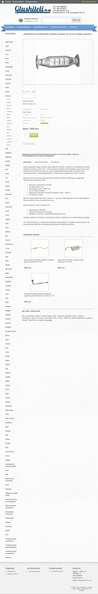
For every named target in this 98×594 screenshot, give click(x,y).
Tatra (7, 394)
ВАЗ (6, 447)
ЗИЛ (7, 470)
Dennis (7, 161)
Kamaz (7, 232)
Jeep (6, 223)
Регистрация (91, 1)
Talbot (7, 381)
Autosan (8, 50)
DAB (7, 88)
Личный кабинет (18, 1)
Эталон (8, 557)
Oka (6, 298)
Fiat (6, 169)
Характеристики (41, 162)
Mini (7, 273)
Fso (6, 178)
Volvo (7, 414)
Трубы (7, 530)
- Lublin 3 (9, 142)
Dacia (7, 92)
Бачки (7, 439)
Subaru (7, 373)
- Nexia (8, 117)
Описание (27, 162)
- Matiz (8, 114)
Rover (7, 335)
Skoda (7, 356)
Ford (7, 174)
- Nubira (8, 120)
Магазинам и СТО (40, 27)
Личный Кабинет (57, 571)
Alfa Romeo (9, 42)
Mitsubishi (9, 277)
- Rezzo (8, 145)
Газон (7, 456)
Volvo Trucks (9, 418)
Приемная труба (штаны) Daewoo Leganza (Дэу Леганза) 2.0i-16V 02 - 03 (39, 295)
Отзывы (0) (55, 162)
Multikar (8, 281)
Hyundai (8, 194)
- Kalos (8, 108)
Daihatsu (8, 153)
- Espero (8, 102)
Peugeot (8, 306)
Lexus (7, 248)
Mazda (7, 265)
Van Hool (8, 406)
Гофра (7, 460)
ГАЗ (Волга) (9, 452)
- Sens (8, 126)
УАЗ (6, 535)
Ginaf (7, 186)
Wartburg (8, 423)
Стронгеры (9, 518)
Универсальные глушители (10, 540)
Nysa (7, 294)
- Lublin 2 (9, 139)
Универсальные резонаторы (10, 552)
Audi (7, 46)
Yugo (7, 427)
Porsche (8, 323)
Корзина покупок (31, 1)
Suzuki (7, 377)
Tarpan (7, 385)
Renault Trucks (10, 331)
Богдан (7, 443)
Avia (6, 54)
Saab (7, 340)
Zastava (8, 431)
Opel (6, 302)
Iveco (7, 215)
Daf (6, 149)
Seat (6, 348)
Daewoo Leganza (28, 101)
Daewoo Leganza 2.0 (29, 104)
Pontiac (8, 319)
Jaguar (7, 219)
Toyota (7, 398)
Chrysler (8, 79)
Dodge (7, 165)
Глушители (9, 27)
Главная (8, 1)
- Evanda (8, 105)
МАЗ (7, 485)
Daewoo (8, 96)
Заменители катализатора (10, 465)
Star (6, 369)
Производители (24, 27)
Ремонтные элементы (9, 513)
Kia (6, 236)
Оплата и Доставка (58, 27)
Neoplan (8, 286)
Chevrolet (8, 75)
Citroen (7, 83)
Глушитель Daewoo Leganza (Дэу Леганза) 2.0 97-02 (71, 261)
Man (6, 261)
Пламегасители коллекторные (11, 500)
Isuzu (7, 211)
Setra (7, 352)
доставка (48, 320)
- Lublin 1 (9, 136)
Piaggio (8, 311)
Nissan (7, 290)
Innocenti (8, 207)
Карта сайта (12, 574)
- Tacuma (9, 129)
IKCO (7, 203)
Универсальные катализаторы (10, 546)
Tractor (7, 402)
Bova (7, 63)
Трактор (8, 526)
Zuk (6, 435)
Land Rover (9, 244)
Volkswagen (9, 410)
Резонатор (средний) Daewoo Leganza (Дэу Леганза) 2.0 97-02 (39, 261)
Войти (84, 1)
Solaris (7, 364)
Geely (7, 182)
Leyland (8, 252)
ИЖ (6, 474)
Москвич (8, 489)
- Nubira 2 (9, 123)
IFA (6, 198)
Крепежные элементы (9, 480)
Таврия (7, 522)
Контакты (73, 27)
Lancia (7, 240)
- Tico (7, 132)
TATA (7, 389)
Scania (7, 344)
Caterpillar (9, 67)
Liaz (6, 257)
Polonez (8, 315)
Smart (7, 360)
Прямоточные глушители (10, 507)
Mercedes (8, 269)
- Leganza (9, 111)
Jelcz (7, 228)
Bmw (7, 58)
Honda (7, 190)
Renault (8, 327)
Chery (7, 71)
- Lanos (8, 99)
